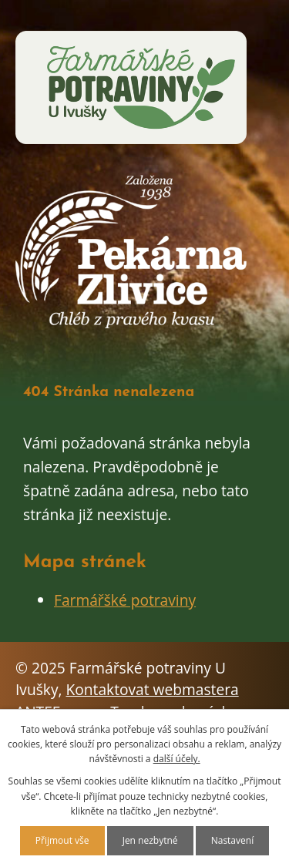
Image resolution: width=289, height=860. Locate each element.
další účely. (176, 758)
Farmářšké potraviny (125, 600)
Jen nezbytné (150, 840)
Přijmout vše (62, 840)
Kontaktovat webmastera (152, 689)
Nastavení (232, 840)
